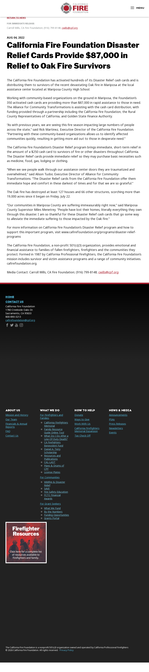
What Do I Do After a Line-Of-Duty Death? (56, 440)
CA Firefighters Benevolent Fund (53, 447)
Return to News (16, 17)
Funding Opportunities (52, 519)
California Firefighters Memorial (56, 427)
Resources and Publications (52, 460)
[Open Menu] (137, 7)
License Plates (52, 475)
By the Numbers (53, 514)
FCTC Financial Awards (52, 500)
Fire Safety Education (56, 495)
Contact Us (14, 302)
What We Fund (52, 511)
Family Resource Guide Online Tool (54, 434)
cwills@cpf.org (70, 27)
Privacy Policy (67, 659)
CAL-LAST (49, 465)
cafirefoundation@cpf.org (20, 320)
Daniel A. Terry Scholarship (52, 453)
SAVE (47, 491)
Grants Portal (52, 524)
